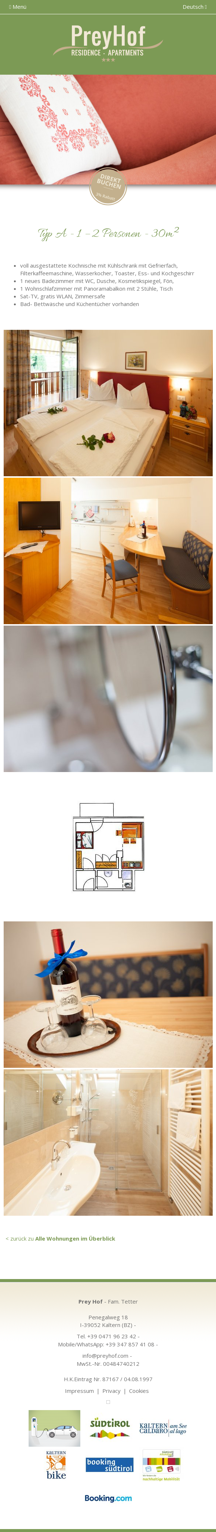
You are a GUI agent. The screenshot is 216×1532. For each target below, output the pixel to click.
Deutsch (195, 6)
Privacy (111, 1390)
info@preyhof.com (105, 1355)
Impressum (79, 1390)
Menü (17, 6)
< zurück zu (60, 1238)
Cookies (139, 1390)
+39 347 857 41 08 (130, 1344)
